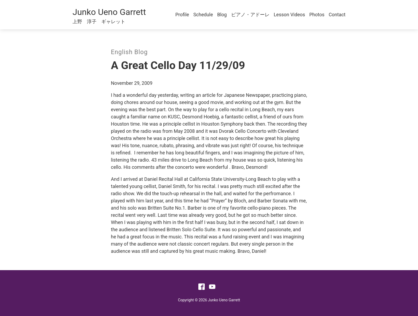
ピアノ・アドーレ (250, 14)
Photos (316, 14)
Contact (337, 14)
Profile (182, 14)
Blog (222, 14)
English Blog (129, 52)
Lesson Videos (289, 14)
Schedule (203, 14)
